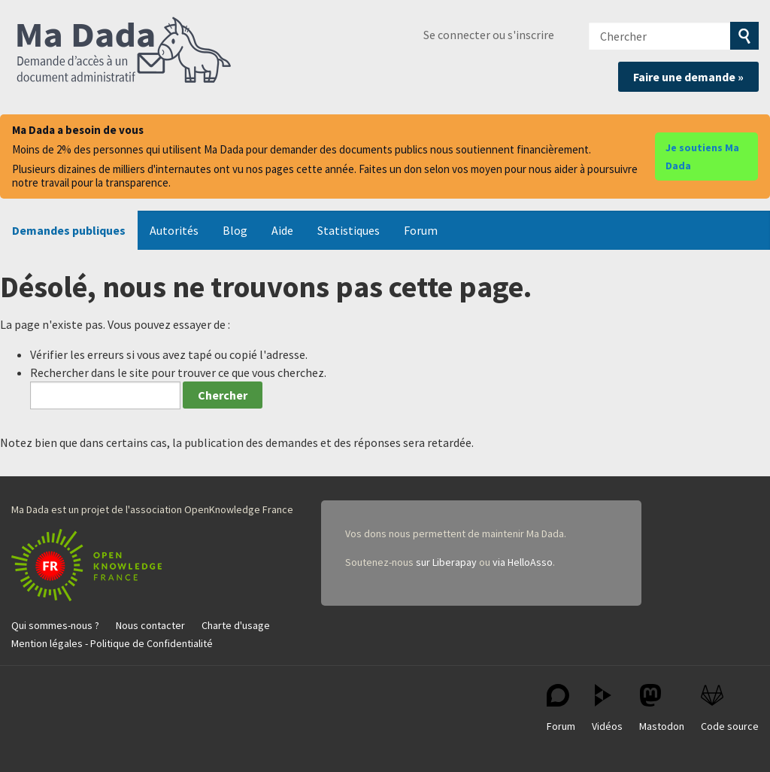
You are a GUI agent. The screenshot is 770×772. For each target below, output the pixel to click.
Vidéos (607, 708)
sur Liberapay (446, 562)
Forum (421, 230)
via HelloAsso (523, 562)
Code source (730, 708)
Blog (235, 230)
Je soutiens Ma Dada (702, 156)
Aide (282, 230)
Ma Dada (124, 51)
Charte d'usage (236, 625)
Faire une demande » (688, 76)
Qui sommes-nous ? (55, 625)
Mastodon (661, 708)
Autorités (174, 230)
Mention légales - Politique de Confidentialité (112, 643)
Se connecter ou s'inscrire (488, 34)
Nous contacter (150, 625)
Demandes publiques (69, 230)
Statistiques (348, 230)
